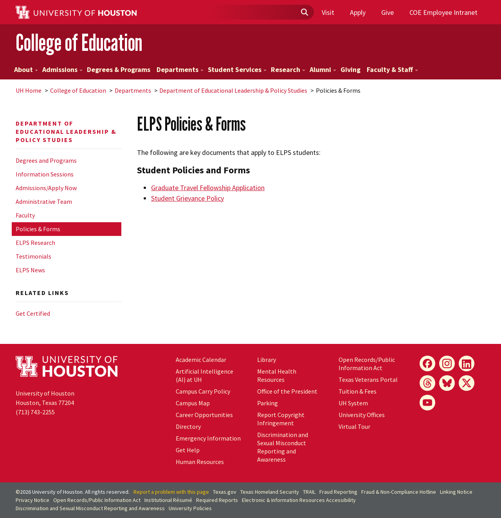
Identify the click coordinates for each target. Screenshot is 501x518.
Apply (358, 12)
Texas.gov (224, 491)
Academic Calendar (201, 359)
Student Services (237, 69)
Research (288, 69)
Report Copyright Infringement (281, 419)
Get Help (188, 450)
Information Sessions (45, 174)
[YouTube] (427, 402)
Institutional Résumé (168, 500)
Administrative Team (44, 201)
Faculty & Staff (392, 69)
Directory (188, 426)
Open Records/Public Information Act (367, 364)
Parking (267, 403)
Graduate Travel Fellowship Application (208, 187)
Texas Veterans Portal (368, 379)
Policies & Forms (38, 229)
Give (387, 12)
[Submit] (304, 12)
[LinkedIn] (466, 363)
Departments (180, 69)
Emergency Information (208, 438)
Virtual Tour (354, 426)
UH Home (28, 90)
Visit (328, 12)
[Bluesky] (447, 383)
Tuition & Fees (358, 391)
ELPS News (30, 270)
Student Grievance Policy (187, 198)
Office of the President (287, 391)
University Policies (190, 508)
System (353, 403)
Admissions (62, 69)
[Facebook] (427, 363)
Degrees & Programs (118, 69)
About (26, 69)
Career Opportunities (204, 415)
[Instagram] (447, 363)
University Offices (362, 415)
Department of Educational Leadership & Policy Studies (233, 90)
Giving (350, 69)
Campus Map (193, 403)
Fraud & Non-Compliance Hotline (398, 491)
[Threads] (427, 383)
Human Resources (200, 462)
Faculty (25, 215)
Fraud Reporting (338, 491)
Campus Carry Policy (203, 391)
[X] (466, 383)
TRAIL (309, 491)
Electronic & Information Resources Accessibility (299, 500)
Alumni (323, 69)
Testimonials (33, 256)
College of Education (79, 42)
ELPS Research (35, 242)
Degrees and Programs (46, 160)
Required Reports (217, 500)
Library (266, 359)
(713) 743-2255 (35, 412)
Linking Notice (456, 491)
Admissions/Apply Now (46, 188)
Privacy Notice (32, 500)
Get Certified (33, 313)
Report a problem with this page (171, 491)
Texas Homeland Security (269, 491)
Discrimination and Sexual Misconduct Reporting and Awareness (282, 447)
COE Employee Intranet (443, 12)
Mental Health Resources (276, 375)
